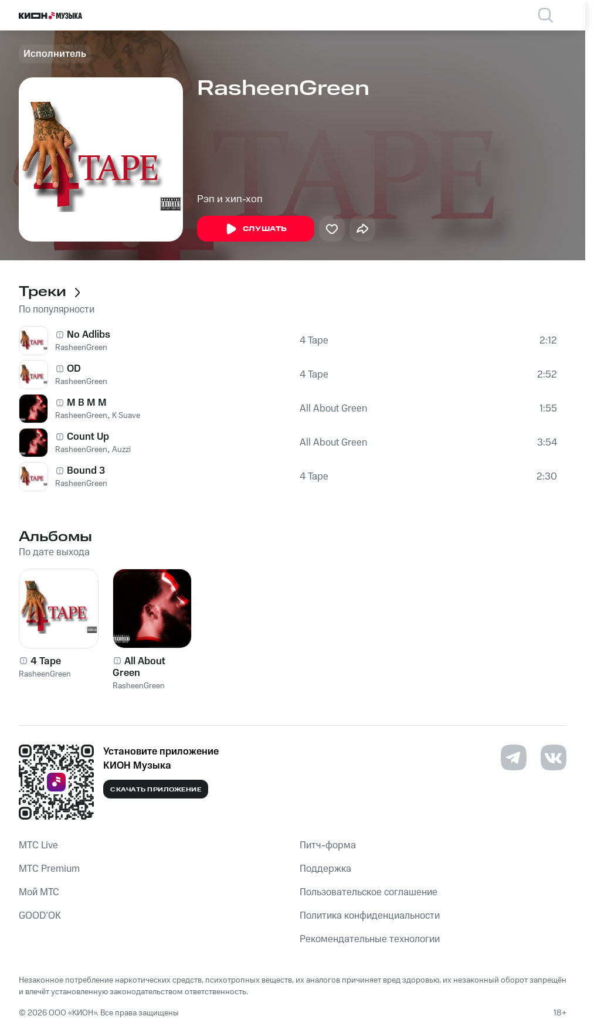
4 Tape (314, 341)
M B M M (87, 403)
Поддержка (325, 869)
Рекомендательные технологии (370, 939)
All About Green (333, 409)
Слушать (255, 229)
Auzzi (121, 450)
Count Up (88, 437)
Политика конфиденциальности (370, 916)
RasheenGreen (81, 348)
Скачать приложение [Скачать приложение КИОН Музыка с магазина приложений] (155, 790)
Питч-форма (328, 845)
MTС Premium (49, 869)
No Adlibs (88, 335)
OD (74, 369)
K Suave (126, 416)
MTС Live (38, 845)
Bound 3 (86, 471)
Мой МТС (39, 892)
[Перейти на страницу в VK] (553, 757)
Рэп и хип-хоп (230, 199)
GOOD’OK (40, 916)
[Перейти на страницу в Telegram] (514, 757)
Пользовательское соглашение (368, 892)
